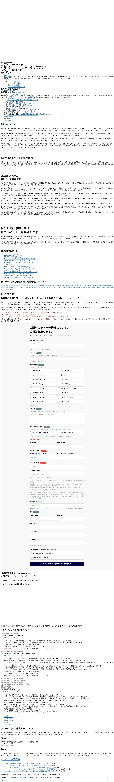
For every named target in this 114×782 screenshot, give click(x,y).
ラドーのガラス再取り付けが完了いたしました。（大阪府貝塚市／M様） (27, 767)
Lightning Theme (22, 777)
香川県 (73, 287)
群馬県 (47, 285)
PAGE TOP (4, 780)
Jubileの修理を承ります (15, 102)
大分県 (107, 287)
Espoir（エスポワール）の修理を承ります (21, 103)
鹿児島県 (6, 289)
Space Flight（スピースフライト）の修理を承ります (24, 109)
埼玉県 (52, 285)
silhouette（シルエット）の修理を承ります (21, 113)
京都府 (16, 287)
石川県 (84, 285)
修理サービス (8, 717)
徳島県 (68, 287)
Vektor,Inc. (52, 777)
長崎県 (97, 287)
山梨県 (94, 285)
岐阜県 (104, 285)
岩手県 (13, 285)
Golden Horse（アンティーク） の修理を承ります (23, 96)
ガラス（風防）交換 (14, 83)
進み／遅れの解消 (13, 85)
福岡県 (88, 287)
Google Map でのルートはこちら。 (13, 637)
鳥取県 (43, 287)
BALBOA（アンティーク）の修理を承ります (22, 111)
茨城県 (38, 285)
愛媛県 (78, 287)
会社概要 (7, 722)
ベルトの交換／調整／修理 (16, 87)
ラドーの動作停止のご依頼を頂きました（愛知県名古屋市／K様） (25, 765)
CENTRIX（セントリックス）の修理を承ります (23, 115)
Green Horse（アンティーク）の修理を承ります (23, 98)
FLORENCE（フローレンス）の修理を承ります (23, 105)
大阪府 (21, 287)
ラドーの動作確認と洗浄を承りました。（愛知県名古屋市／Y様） (25, 763)
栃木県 (42, 285)
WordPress (11, 777)
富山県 (79, 285)
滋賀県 (11, 287)
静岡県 (109, 285)
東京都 (62, 285)
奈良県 (31, 287)
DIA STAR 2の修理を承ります (17, 94)
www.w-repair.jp (9, 745)
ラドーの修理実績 (11, 759)
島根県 (48, 287)
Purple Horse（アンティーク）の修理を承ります (23, 100)
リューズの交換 (13, 81)
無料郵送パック (9, 720)
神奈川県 (68, 285)
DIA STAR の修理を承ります (17, 92)
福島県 (33, 285)
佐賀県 (92, 287)
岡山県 (53, 287)
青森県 (8, 285)
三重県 (6, 287)
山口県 (63, 287)
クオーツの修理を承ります (16, 107)
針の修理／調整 (13, 88)
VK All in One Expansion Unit (38, 777)
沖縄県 (11, 289)
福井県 (89, 285)
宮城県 (18, 285)
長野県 (99, 285)
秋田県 (23, 285)
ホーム (6, 715)
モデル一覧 (7, 719)
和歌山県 (37, 287)
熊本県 (102, 287)
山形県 (28, 285)
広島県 (58, 287)
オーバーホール (13, 79)
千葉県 (57, 285)
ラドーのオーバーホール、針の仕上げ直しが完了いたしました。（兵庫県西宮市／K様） (32, 769)
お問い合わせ (8, 724)
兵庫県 (26, 287)
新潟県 (74, 285)
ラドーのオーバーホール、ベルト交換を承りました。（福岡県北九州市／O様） (29, 771)
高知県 (83, 287)
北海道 (3, 285)
